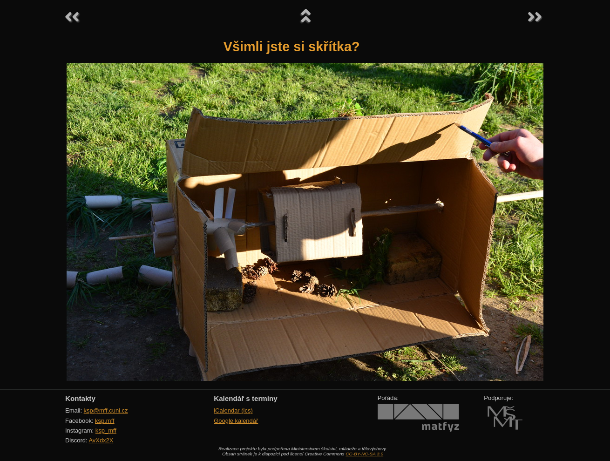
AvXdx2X (100, 440)
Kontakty (80, 398)
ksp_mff (105, 430)
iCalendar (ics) (233, 410)
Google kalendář (236, 420)
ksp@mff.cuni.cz (106, 410)
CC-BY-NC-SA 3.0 (364, 453)
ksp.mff (105, 420)
